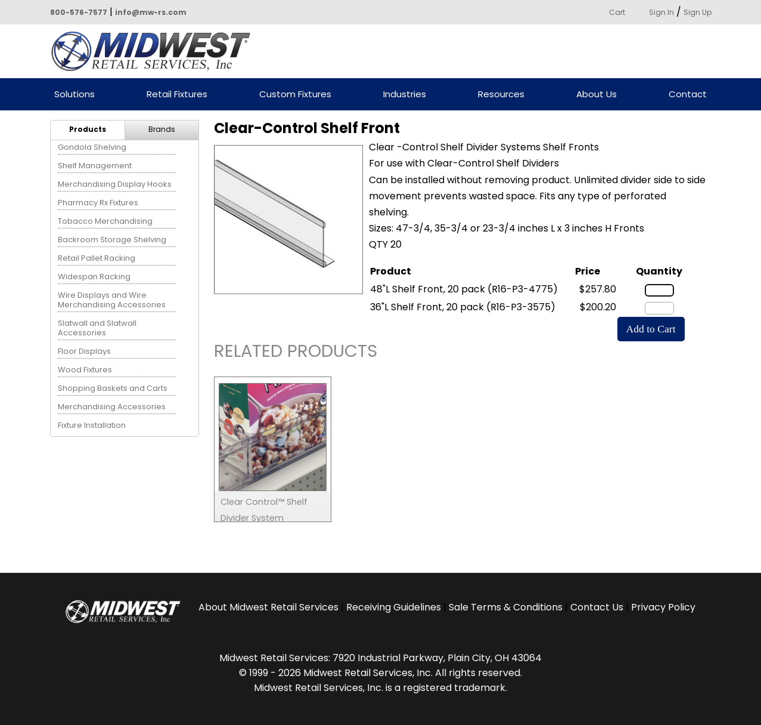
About (268, 607)
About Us (596, 95)
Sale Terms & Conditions (506, 607)
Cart (617, 12)
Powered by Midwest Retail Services (155, 51)
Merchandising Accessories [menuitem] (112, 406)
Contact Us (596, 607)
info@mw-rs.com (151, 12)
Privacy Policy (663, 607)
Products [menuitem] (87, 129)
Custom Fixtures (295, 95)
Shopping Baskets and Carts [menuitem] (112, 388)
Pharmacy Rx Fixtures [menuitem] (98, 202)
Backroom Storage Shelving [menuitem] (112, 239)
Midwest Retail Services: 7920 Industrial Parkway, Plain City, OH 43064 (380, 658)
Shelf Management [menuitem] (95, 165)
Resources (501, 95)
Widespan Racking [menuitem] (94, 276)
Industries (404, 95)
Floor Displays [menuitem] (84, 351)
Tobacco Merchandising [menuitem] (105, 221)
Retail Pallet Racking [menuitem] (96, 258)
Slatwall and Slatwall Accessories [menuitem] (97, 327)
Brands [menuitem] (161, 129)
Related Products (295, 353)
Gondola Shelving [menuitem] (92, 147)
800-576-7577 (78, 12)
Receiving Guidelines (393, 607)
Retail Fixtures (177, 95)
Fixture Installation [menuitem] (92, 425)
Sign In (661, 12)
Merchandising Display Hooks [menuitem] (115, 184)
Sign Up (698, 12)
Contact (688, 95)
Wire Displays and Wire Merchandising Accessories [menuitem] (112, 299)
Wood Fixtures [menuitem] (85, 369)
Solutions (74, 95)
